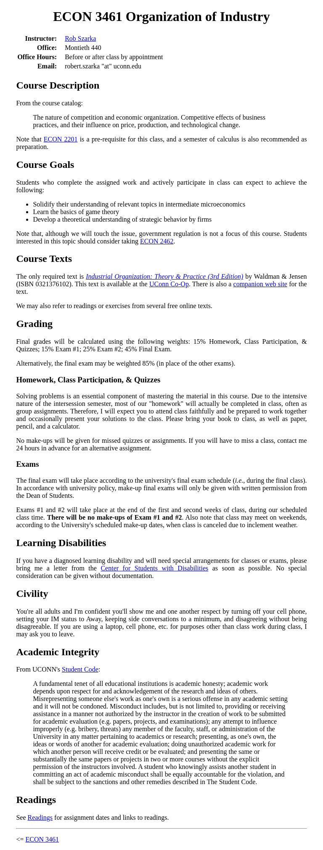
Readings (40, 817)
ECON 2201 (61, 139)
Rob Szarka (80, 38)
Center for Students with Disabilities (154, 568)
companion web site (260, 284)
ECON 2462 (157, 241)
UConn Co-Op (169, 284)
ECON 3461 (42, 839)
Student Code (80, 669)
